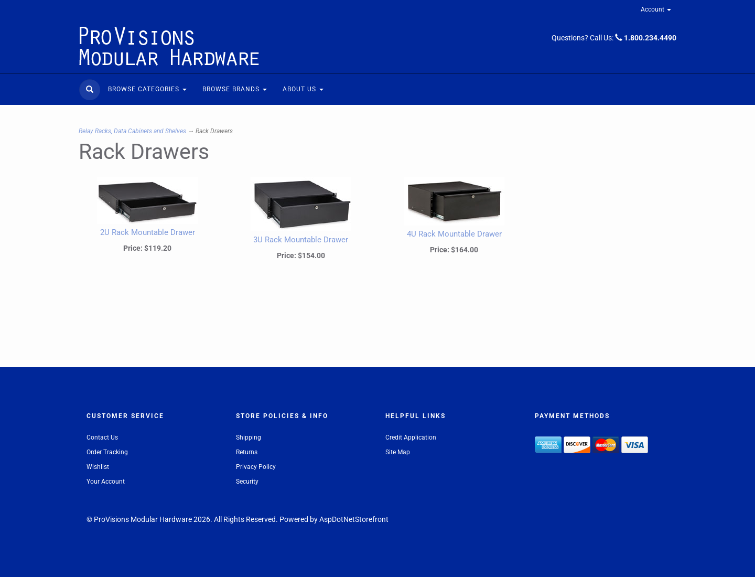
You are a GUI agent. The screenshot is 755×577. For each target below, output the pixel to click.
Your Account (106, 481)
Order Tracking (107, 452)
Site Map (397, 452)
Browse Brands (234, 89)
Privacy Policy (256, 467)
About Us (303, 89)
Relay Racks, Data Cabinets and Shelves (132, 131)
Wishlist (98, 467)
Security (247, 481)
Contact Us (102, 437)
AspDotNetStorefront (354, 519)
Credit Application (410, 437)
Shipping (248, 437)
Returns (246, 452)
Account (656, 9)
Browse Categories (147, 89)
